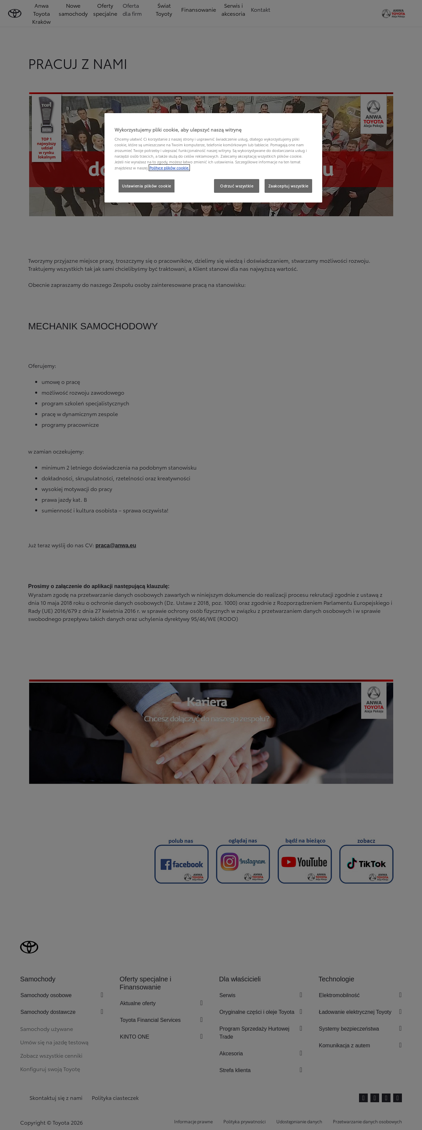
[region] (213, 158)
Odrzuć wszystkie (236, 185)
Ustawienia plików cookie (146, 185)
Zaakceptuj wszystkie (288, 185)
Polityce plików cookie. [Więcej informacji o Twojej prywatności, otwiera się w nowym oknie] (169, 167)
